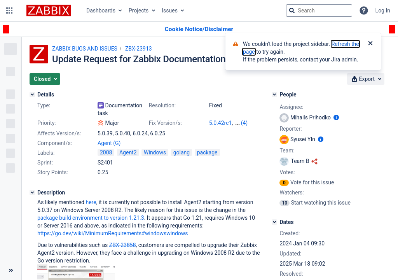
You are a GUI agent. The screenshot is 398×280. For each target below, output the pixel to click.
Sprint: (45, 162)
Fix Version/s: (165, 123)
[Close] (370, 44)
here (91, 202)
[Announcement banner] (199, 29)
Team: (286, 150)
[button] (9, 10)
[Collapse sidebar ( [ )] (10, 270)
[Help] (364, 10)
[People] (274, 94)
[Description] (32, 192)
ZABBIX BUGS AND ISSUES (84, 49)
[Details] (32, 94)
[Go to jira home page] (49, 10)
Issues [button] (170, 10)
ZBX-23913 (138, 49)
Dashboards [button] (100, 10)
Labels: (45, 153)
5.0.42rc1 (220, 123)
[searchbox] (319, 10)
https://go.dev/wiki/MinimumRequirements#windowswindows (112, 233)
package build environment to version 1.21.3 (90, 218)
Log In (382, 10)
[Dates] (274, 222)
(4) (244, 123)
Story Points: (52, 172)
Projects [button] (138, 10)
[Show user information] (336, 117)
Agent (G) (109, 143)
